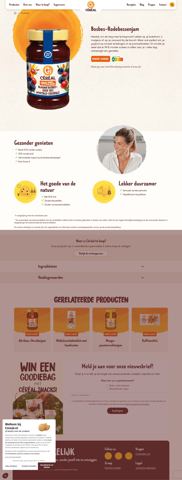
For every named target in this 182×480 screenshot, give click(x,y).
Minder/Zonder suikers (119, 389)
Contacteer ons (142, 454)
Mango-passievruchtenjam (110, 342)
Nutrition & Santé (113, 468)
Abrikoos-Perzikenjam (32, 340)
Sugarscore (59, 4)
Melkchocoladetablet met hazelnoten (71, 342)
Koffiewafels (150, 340)
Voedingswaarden (50, 277)
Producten (14, 4)
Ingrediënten (47, 266)
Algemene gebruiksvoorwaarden (137, 404)
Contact (162, 4)
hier (98, 67)
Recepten (131, 4)
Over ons (27, 4)
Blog (142, 4)
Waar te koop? (43, 4)
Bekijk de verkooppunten (91, 253)
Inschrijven (117, 411)
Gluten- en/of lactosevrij (119, 386)
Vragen (151, 4)
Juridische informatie (145, 468)
